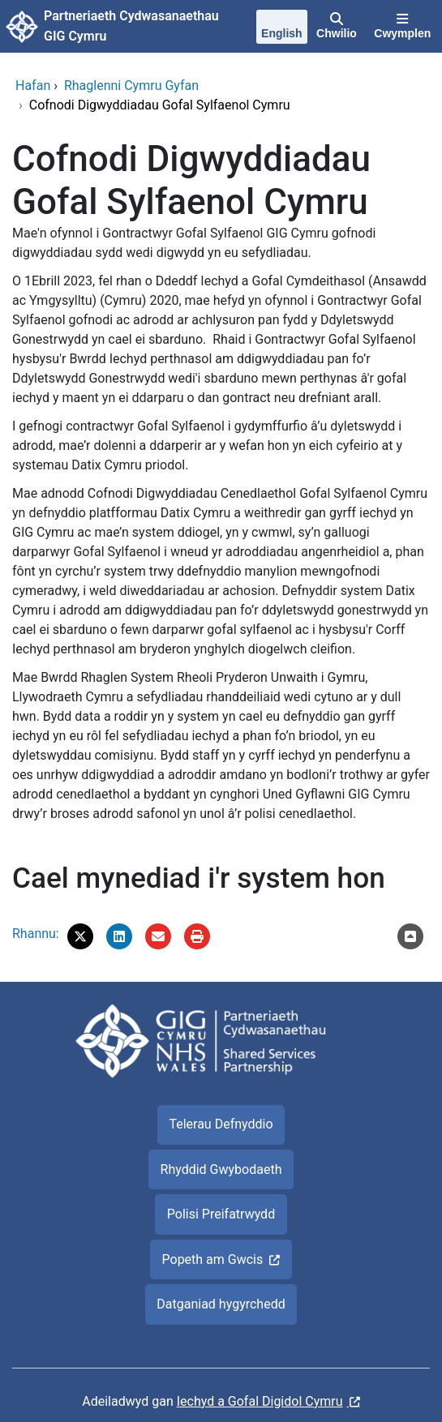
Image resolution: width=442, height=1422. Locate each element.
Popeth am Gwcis (213, 1259)
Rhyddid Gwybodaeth (221, 1169)
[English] (281, 28)
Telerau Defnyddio (220, 1124)
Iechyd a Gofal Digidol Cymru (260, 1401)
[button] (80, 936)
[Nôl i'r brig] (410, 936)
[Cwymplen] (402, 26)
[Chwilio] (336, 26)
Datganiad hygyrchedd (221, 1304)
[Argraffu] (197, 936)
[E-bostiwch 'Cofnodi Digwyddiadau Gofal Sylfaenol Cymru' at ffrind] (158, 936)
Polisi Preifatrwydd (221, 1214)
